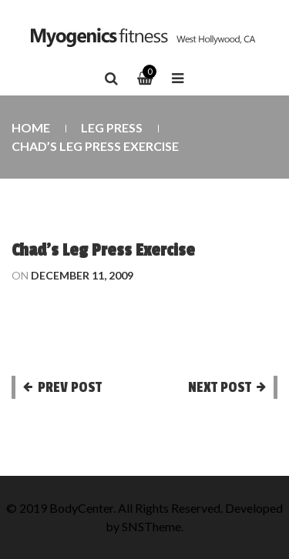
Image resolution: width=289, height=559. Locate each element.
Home (31, 127)
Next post (219, 387)
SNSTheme (151, 526)
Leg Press (112, 127)
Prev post (70, 387)
